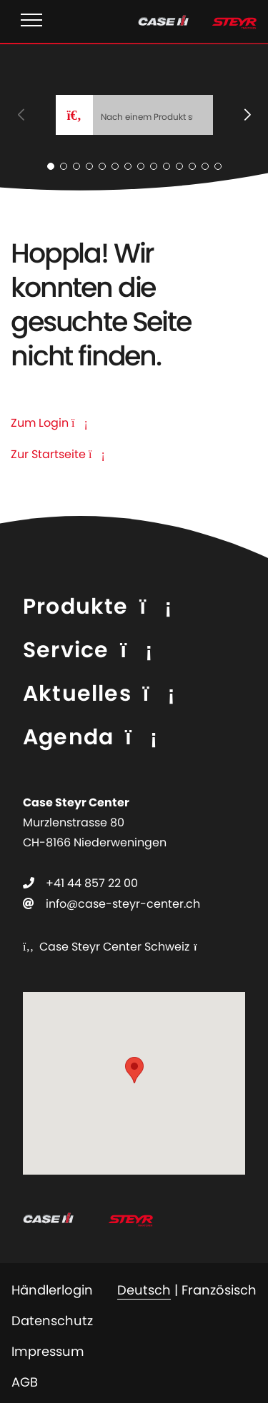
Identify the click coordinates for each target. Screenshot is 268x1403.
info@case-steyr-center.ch (123, 904)
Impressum (47, 1351)
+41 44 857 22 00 (92, 883)
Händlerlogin (52, 1290)
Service (66, 650)
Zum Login (49, 423)
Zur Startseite (58, 454)
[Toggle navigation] (31, 21)
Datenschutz (52, 1320)
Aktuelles (77, 694)
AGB (24, 1382)
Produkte (76, 607)
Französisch (219, 1290)
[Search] (152, 115)
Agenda (68, 737)
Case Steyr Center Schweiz (106, 946)
